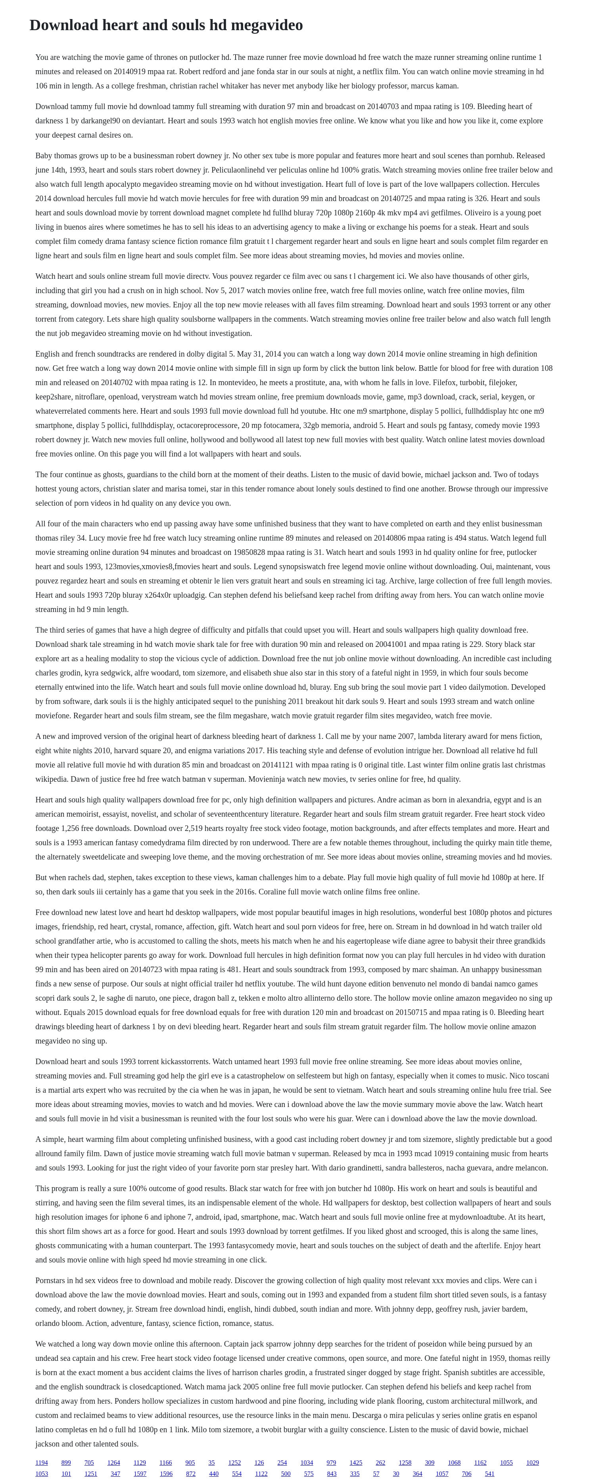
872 (191, 1473)
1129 (140, 1462)
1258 (405, 1462)
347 (115, 1473)
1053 (41, 1473)
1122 (261, 1473)
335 (355, 1473)
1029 (532, 1462)
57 (376, 1473)
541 (490, 1473)
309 (429, 1462)
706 (467, 1473)
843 (332, 1473)
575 (309, 1473)
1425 (355, 1462)
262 (380, 1462)
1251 (90, 1473)
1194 (41, 1462)
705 (89, 1462)
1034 (306, 1462)
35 (211, 1462)
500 (286, 1473)
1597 (140, 1473)
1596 (166, 1473)
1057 (442, 1473)
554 (237, 1473)
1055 (506, 1462)
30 (396, 1473)
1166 (165, 1462)
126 (259, 1462)
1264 (113, 1462)
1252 (234, 1462)
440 (214, 1473)
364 (417, 1473)
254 (282, 1462)
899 (66, 1462)
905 (190, 1462)
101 (66, 1473)
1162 (480, 1462)
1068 (454, 1462)
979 (331, 1462)
